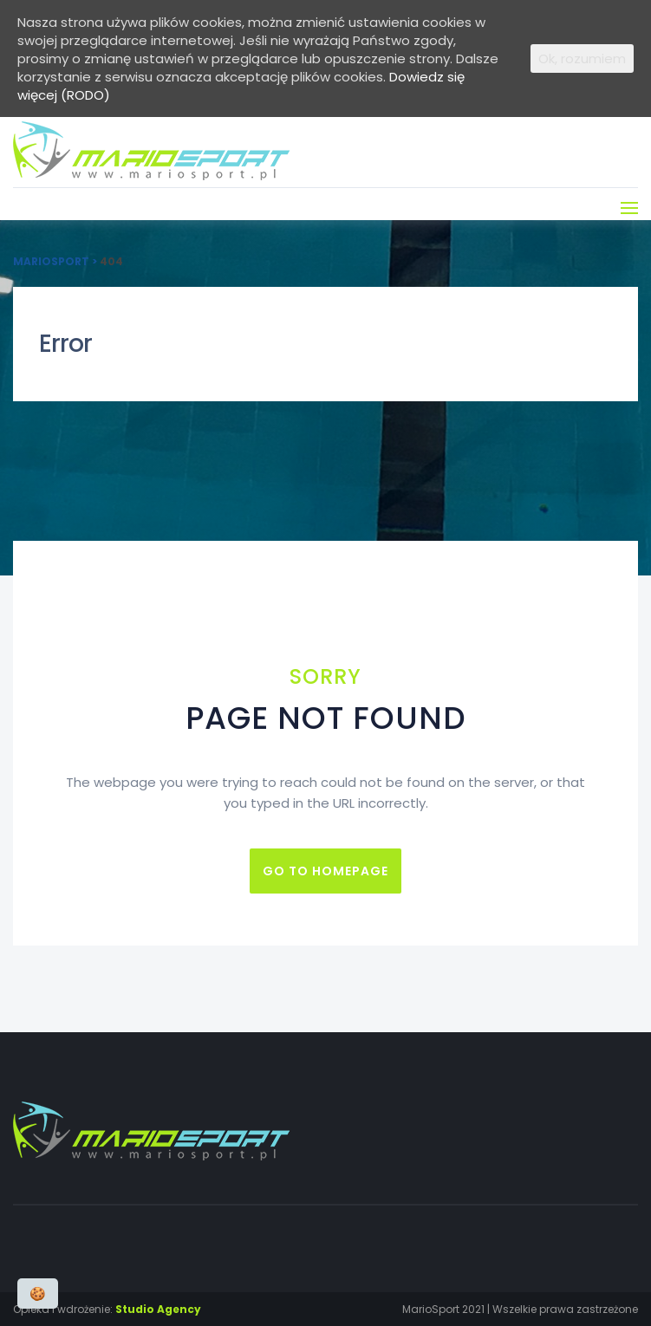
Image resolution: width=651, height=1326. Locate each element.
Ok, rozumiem (582, 58)
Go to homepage (325, 871)
